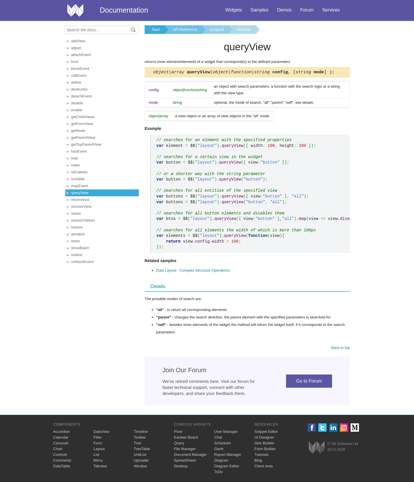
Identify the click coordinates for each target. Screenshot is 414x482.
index (75, 165)
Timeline (141, 432)
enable (76, 110)
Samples (259, 9)
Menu (98, 461)
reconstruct (80, 199)
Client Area (263, 467)
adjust (76, 48)
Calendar (60, 438)
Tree (137, 444)
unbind (76, 255)
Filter (97, 438)
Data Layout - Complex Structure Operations (193, 271)
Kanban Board (186, 438)
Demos (284, 9)
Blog (258, 461)
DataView (101, 432)
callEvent (78, 75)
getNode (78, 130)
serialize (78, 234)
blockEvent (80, 68)
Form (97, 444)
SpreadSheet (185, 461)
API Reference (184, 29)
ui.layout (217, 29)
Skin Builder (264, 444)
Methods (244, 29)
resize (76, 213)
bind (74, 61)
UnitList (140, 455)
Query (179, 444)
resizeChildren (83, 220)
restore (77, 227)
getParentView (83, 137)
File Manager (185, 450)
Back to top (340, 348)
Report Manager (227, 455)
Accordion (61, 432)
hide (74, 158)
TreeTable (142, 450)
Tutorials (261, 455)
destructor (79, 89)
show (75, 241)
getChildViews (83, 117)
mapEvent (79, 186)
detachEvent (81, 96)
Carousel (60, 444)
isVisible (78, 179)
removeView (81, 206)
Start (156, 29)
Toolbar (140, 438)
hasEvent (79, 151)
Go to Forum (309, 381)
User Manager (226, 432)
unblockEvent (82, 262)
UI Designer (264, 438)
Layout (99, 450)
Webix (317, 448)
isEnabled (79, 172)
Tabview (100, 467)
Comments (62, 461)
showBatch (80, 248)
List (96, 455)
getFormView (82, 124)
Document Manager (190, 455)
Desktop (181, 467)
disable (77, 103)
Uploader (141, 461)
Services (331, 9)
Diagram (221, 461)
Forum (306, 9)
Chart (57, 450)
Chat (218, 438)
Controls (60, 455)
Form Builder (265, 450)
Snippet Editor (266, 432)
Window (140, 467)
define (76, 82)
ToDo (218, 473)
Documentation (124, 10)
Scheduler (222, 444)
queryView (79, 193)
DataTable (61, 467)
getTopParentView (86, 144)
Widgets (233, 9)
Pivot (178, 432)
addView (78, 41)
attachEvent (81, 55)
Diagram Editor (226, 467)
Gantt (218, 450)
